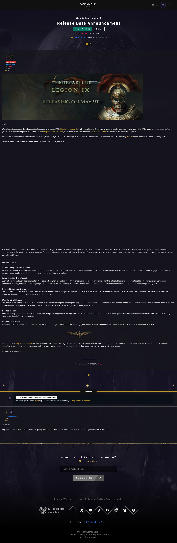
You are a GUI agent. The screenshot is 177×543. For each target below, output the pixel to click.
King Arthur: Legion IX (68, 129)
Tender (84, 33)
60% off (129, 137)
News (99, 29)
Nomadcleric (81, 37)
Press (58, 499)
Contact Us (115, 499)
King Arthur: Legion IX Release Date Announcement (36, 397)
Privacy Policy (95, 499)
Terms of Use (73, 499)
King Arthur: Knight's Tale (53, 132)
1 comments (89, 392)
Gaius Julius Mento (98, 132)
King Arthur (83, 29)
